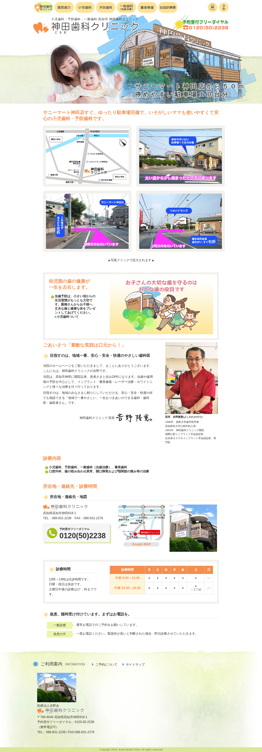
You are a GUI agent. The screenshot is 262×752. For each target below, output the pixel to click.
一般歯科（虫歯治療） (95, 467)
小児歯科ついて (67, 316)
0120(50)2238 (82, 536)
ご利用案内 (63, 663)
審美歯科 (121, 467)
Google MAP (141, 544)
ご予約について (104, 664)
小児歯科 (55, 467)
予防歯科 (71, 467)
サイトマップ (133, 664)
